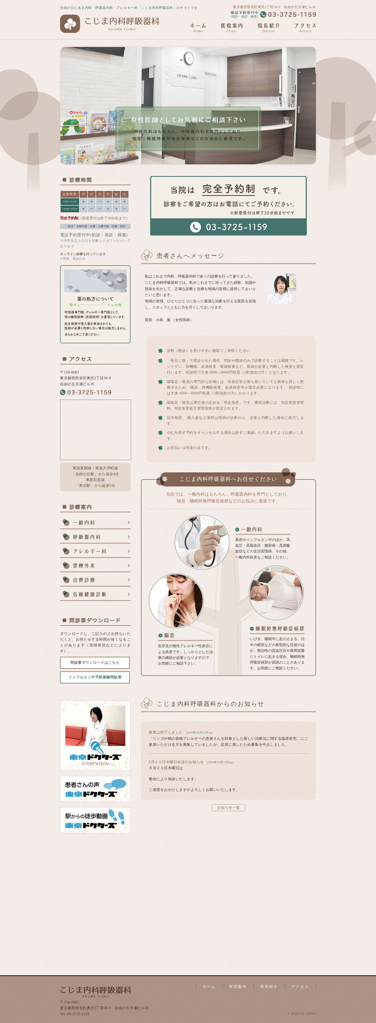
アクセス (300, 987)
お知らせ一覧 (228, 808)
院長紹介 (269, 987)
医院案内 (238, 987)
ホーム (209, 987)
